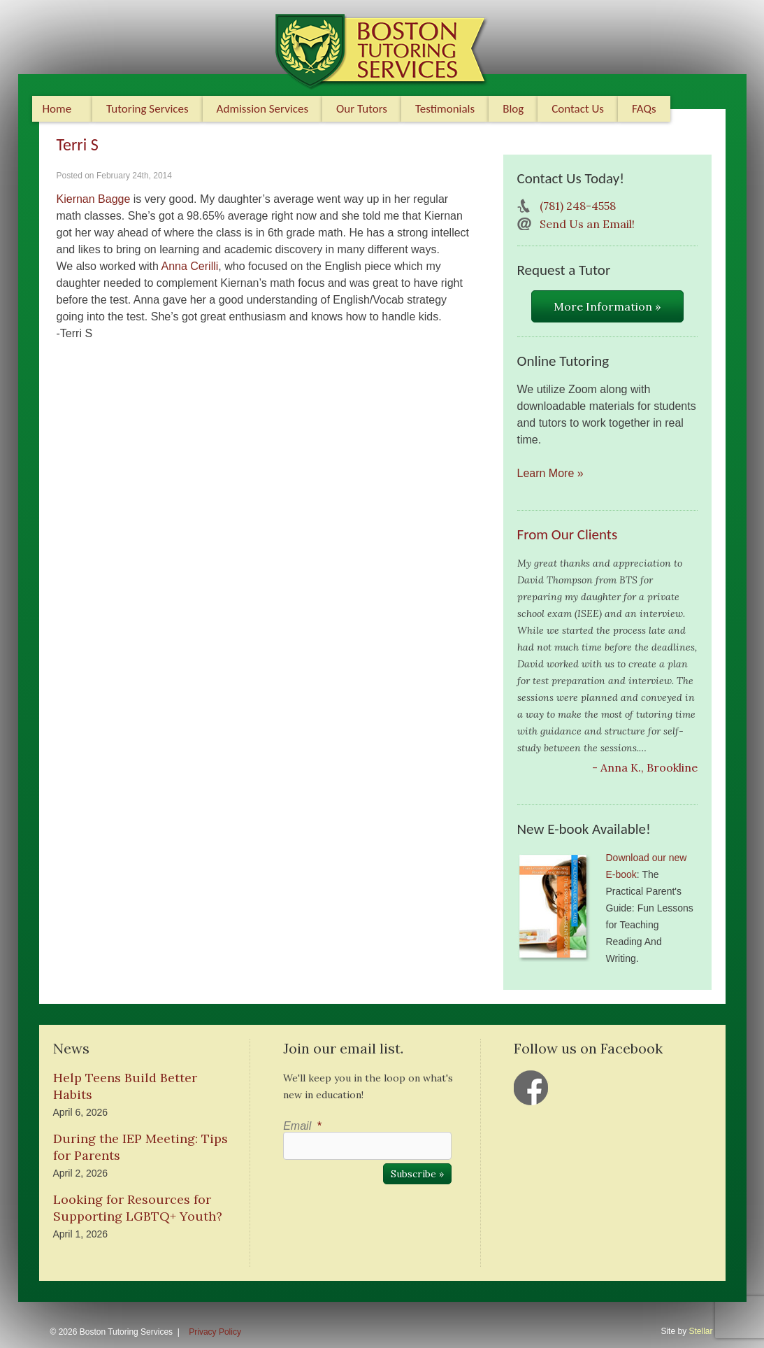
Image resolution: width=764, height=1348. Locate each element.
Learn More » (550, 473)
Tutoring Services (147, 108)
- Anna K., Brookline (645, 767)
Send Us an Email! (587, 224)
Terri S (78, 144)
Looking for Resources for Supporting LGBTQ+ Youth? (137, 1207)
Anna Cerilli (190, 266)
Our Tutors (361, 108)
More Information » (607, 306)
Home (57, 108)
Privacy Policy (215, 1332)
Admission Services (262, 108)
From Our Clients (567, 534)
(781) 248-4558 (578, 206)
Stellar (700, 1331)
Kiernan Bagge (94, 199)
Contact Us (578, 108)
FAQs (644, 108)
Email (302, 1126)
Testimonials (445, 108)
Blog (513, 108)
